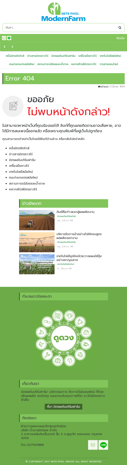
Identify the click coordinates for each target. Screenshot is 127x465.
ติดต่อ (120, 38)
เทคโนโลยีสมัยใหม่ (110, 56)
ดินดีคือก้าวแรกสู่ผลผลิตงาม (75, 212)
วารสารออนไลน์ (108, 64)
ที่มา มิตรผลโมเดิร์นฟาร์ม (63, 406)
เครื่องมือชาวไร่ (88, 56)
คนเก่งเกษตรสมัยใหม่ (21, 64)
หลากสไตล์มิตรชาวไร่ (83, 64)
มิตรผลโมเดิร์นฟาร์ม (63, 56)
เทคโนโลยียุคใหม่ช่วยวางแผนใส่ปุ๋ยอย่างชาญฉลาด (79, 258)
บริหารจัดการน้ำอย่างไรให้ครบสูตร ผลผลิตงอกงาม (79, 236)
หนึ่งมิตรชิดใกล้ (15, 56)
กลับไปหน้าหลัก (74, 139)
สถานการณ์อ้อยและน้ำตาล (52, 64)
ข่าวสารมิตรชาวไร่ (37, 56)
